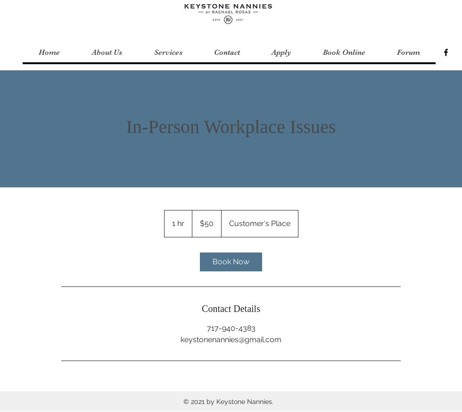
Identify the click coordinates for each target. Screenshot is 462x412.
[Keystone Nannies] (446, 52)
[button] (168, 52)
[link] (231, 261)
